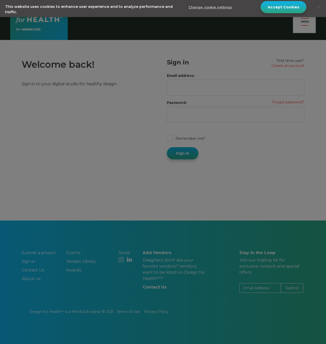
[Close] (318, 6)
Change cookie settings (210, 6)
